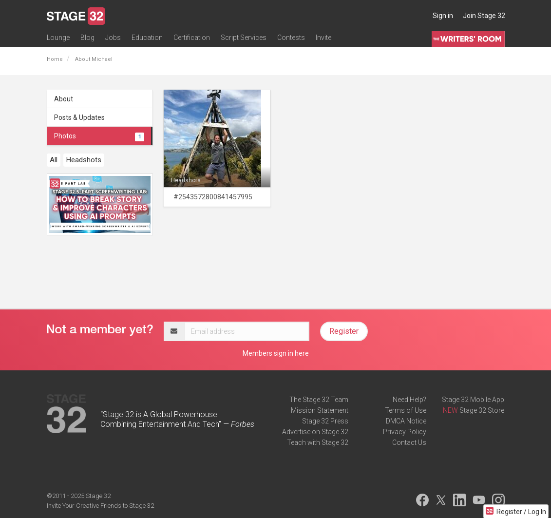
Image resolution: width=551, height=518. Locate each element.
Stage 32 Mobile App (473, 399)
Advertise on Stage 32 (315, 432)
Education (147, 37)
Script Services (243, 37)
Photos (99, 136)
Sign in (443, 15)
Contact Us (409, 442)
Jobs (113, 37)
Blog (87, 37)
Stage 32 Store (481, 410)
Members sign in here (276, 353)
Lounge (58, 37)
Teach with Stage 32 (317, 442)
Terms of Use (405, 410)
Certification (191, 37)
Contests (291, 37)
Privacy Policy (404, 432)
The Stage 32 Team (318, 399)
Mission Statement (319, 410)
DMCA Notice (406, 421)
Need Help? (409, 399)
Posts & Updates (79, 117)
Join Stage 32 (484, 15)
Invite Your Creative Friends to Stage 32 (100, 505)
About (63, 99)
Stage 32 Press (325, 421)
